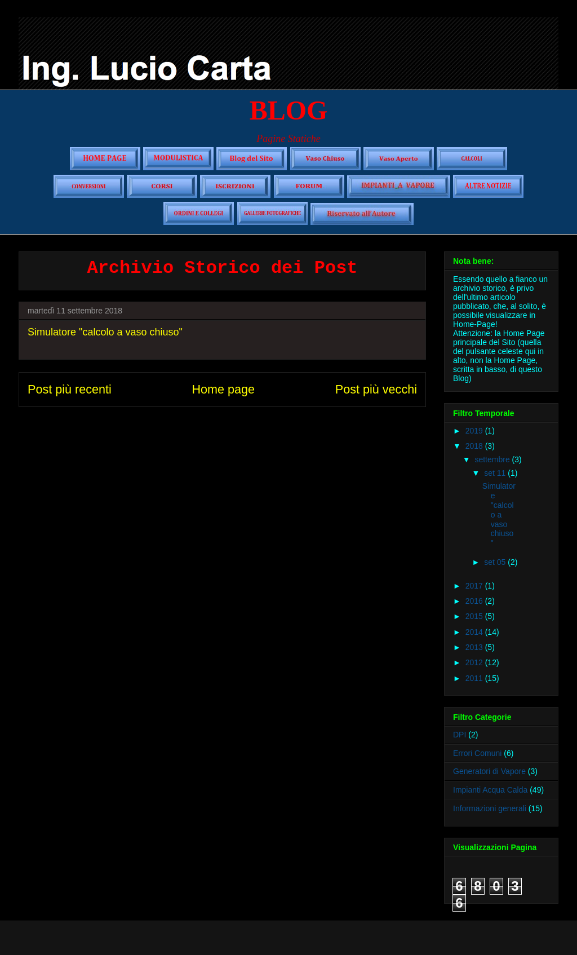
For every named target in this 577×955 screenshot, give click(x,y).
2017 (475, 585)
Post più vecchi (376, 389)
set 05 (496, 562)
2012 (475, 662)
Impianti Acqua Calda (490, 789)
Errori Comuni (477, 753)
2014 (475, 631)
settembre (493, 459)
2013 (475, 647)
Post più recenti (70, 389)
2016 (475, 600)
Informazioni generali (489, 808)
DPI (459, 734)
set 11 (496, 473)
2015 (475, 616)
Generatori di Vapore (489, 771)
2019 (475, 430)
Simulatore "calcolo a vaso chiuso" (105, 332)
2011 (475, 678)
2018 (475, 445)
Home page (223, 389)
